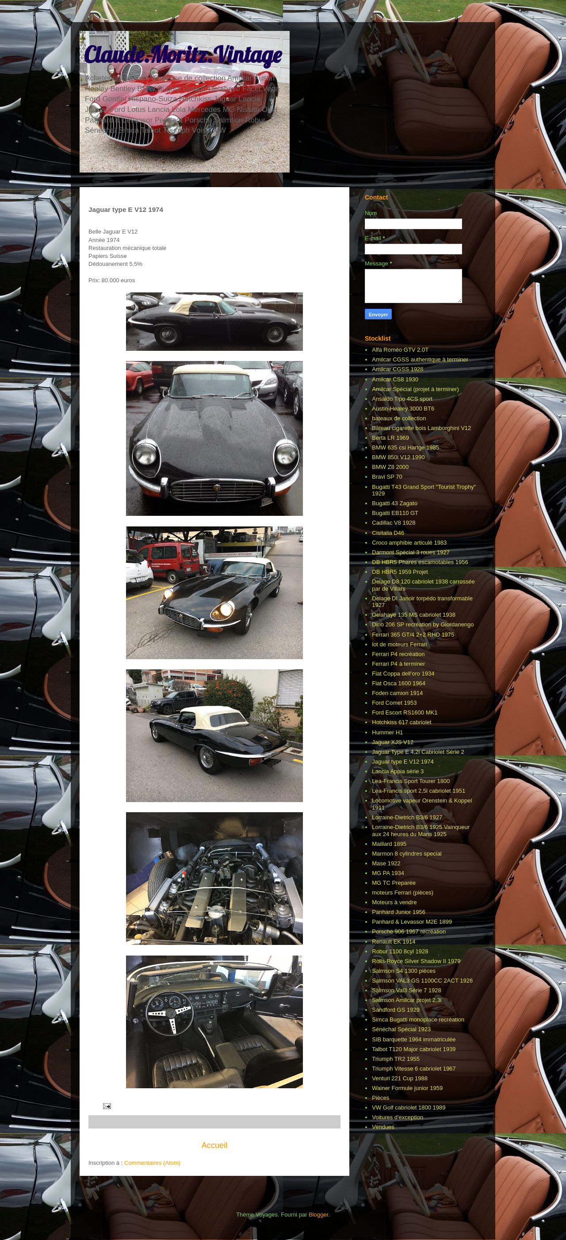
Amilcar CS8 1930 (395, 379)
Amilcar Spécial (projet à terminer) (415, 389)
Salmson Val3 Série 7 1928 (406, 990)
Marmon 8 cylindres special (407, 853)
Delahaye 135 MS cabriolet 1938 (413, 614)
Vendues (383, 1127)
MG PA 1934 (388, 873)
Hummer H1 (387, 732)
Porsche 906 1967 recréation (409, 931)
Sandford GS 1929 (396, 1009)
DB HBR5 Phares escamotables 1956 (420, 562)
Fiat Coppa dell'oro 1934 (403, 673)
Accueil (215, 1145)
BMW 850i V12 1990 (398, 457)
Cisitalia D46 (388, 533)
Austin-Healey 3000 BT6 (403, 408)
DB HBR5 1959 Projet (400, 571)
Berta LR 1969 (390, 437)
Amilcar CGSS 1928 (397, 369)
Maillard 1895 (389, 844)
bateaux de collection (399, 418)
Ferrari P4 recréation (398, 654)
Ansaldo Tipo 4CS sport (402, 398)
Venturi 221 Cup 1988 (400, 1078)
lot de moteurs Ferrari (399, 644)
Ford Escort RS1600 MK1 (404, 712)
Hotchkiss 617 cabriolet (401, 722)
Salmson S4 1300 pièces (404, 970)
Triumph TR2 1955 (396, 1059)
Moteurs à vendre (394, 902)
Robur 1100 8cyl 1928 (400, 951)
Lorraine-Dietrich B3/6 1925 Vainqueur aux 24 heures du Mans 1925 (421, 830)
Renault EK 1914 (393, 941)
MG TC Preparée (394, 882)
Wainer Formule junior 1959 (407, 1088)
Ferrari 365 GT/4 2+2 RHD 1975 (413, 634)
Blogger (318, 1214)
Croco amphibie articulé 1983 (409, 542)
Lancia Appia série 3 (398, 771)
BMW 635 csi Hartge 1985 (405, 447)
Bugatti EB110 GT (395, 513)
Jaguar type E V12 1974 (403, 761)
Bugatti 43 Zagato (394, 503)
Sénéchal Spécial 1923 (401, 1029)
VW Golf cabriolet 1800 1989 (408, 1107)
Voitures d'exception (397, 1117)
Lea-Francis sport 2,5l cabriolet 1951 (418, 790)
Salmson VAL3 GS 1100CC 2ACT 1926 (422, 980)
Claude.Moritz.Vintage (182, 55)
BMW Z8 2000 (390, 467)
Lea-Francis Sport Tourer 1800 (411, 781)
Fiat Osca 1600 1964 (398, 683)
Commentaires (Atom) (152, 1162)
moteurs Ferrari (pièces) (402, 892)
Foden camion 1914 (397, 693)
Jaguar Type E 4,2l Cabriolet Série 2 (418, 752)
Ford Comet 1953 (394, 702)
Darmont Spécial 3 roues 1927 (411, 552)
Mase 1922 (386, 863)
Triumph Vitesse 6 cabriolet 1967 (413, 1068)
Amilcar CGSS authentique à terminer (420, 359)
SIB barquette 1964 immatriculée (413, 1039)
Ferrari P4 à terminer (398, 663)
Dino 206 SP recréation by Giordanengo (423, 624)
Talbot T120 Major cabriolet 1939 (413, 1049)
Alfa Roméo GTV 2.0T (400, 349)
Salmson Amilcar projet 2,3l (407, 1000)
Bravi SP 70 (387, 476)
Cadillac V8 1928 (393, 522)
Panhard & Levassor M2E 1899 (412, 921)
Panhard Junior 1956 (398, 912)
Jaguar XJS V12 (392, 742)
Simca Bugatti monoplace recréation (418, 1019)
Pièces (380, 1097)
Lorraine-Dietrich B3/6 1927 (407, 817)
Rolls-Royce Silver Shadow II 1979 (416, 961)
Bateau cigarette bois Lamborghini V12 (421, 428)
